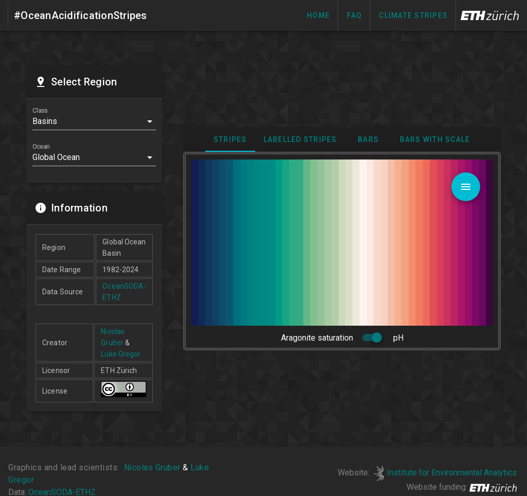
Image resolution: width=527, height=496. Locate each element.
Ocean (40, 146)
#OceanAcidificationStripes (80, 15)
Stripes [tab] (230, 139)
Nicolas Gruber (152, 467)
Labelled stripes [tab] (300, 139)
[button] (94, 121)
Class (40, 110)
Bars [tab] (368, 139)
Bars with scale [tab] (435, 139)
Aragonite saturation (317, 338)
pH (398, 338)
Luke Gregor (120, 354)
